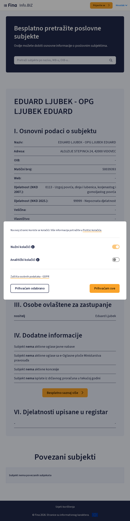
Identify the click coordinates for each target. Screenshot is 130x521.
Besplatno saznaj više (65, 401)
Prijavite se (101, 5)
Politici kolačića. (92, 230)
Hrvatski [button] (121, 5)
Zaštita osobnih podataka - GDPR (29, 276)
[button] (33, 247)
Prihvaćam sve (104, 288)
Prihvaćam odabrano (30, 288)
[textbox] (65, 60)
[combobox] (65, 60)
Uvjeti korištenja (65, 507)
